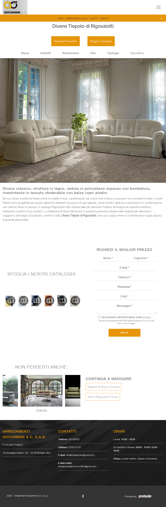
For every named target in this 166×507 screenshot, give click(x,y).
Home (60, 18)
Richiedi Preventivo (65, 41)
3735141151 (74, 447)
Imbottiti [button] (45, 53)
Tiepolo (104, 18)
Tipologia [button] (113, 53)
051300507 (74, 439)
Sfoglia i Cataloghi (101, 41)
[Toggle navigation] (158, 7)
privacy (147, 317)
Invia (124, 332)
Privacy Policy (145, 321)
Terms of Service (123, 323)
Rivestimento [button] (70, 53)
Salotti (94, 18)
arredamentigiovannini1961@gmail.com (77, 466)
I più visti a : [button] (137, 53)
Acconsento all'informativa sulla (126, 317)
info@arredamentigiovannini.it (80, 455)
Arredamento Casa (76, 18)
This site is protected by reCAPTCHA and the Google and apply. (126, 322)
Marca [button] (25, 53)
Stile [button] (93, 53)
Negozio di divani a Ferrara (103, 386)
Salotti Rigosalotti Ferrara (103, 396)
